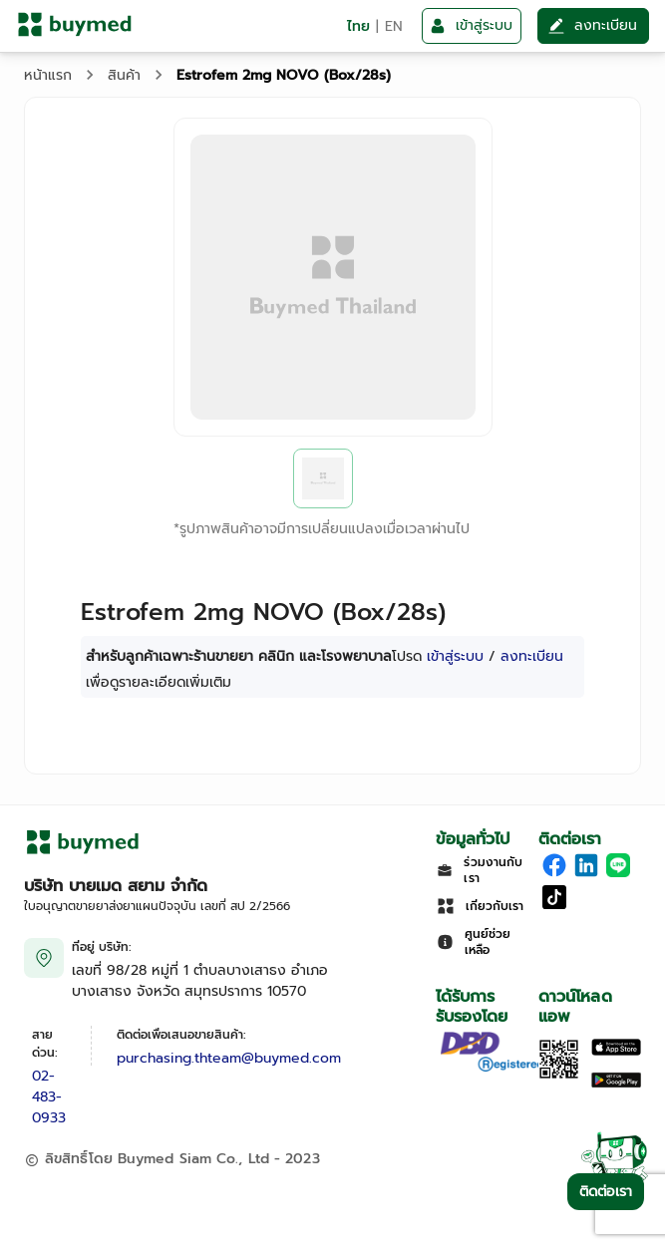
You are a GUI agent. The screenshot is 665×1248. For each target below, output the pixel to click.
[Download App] (558, 1075)
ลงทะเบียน (531, 656)
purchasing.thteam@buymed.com (229, 1058)
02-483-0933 (49, 1097)
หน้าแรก (48, 75)
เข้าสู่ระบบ (455, 656)
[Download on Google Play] (616, 1084)
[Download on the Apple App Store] (616, 1051)
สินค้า (124, 75)
